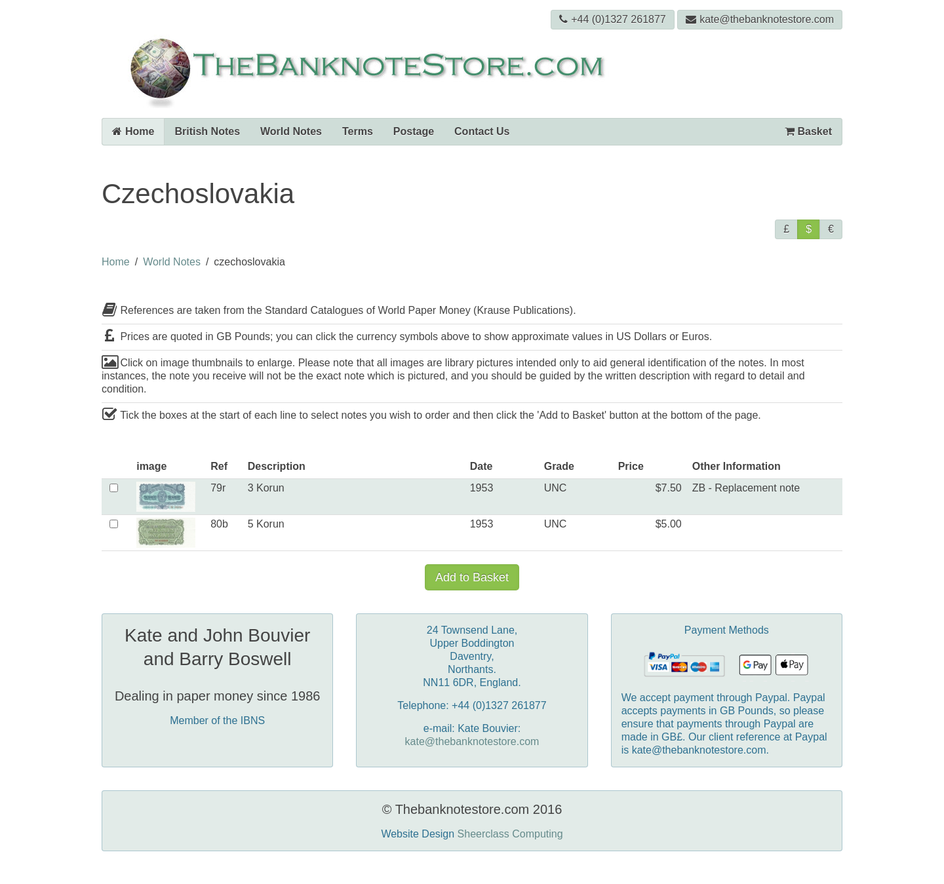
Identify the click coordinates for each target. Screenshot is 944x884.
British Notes (207, 131)
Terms (357, 131)
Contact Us (481, 131)
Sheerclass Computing (510, 833)
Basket (808, 131)
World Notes (291, 131)
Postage (413, 131)
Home (133, 131)
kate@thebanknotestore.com (760, 19)
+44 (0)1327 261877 (612, 19)
